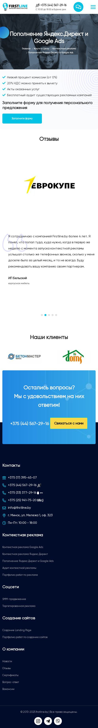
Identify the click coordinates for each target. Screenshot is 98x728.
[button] (42, 315)
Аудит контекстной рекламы (19, 567)
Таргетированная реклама (18, 605)
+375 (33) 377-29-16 (22, 492)
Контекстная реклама (22, 535)
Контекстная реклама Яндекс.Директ (25, 554)
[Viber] (58, 721)
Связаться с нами (68, 423)
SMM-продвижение (14, 599)
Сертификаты (10, 675)
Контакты (11, 465)
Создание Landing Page (16, 630)
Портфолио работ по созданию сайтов (24, 637)
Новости (7, 661)
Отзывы (6, 668)
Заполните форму (22, 118)
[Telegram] (48, 721)
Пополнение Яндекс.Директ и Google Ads (28, 560)
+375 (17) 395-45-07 (22, 477)
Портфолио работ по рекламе (20, 574)
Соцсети (10, 587)
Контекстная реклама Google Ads (22, 547)
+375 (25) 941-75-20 (22, 500)
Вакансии (8, 689)
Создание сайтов (18, 618)
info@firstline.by (19, 508)
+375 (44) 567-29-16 (53, 5)
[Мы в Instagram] (38, 721)
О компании (13, 649)
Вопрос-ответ (10, 682)
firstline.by (42, 711)
